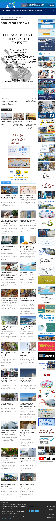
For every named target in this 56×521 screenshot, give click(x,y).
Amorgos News (8, 17)
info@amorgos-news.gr (6, 518)
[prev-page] (2, 132)
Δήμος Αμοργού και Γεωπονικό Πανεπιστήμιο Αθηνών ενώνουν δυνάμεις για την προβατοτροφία (18, 124)
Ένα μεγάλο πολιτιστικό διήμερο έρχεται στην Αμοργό (6, 123)
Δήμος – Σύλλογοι (16, 10)
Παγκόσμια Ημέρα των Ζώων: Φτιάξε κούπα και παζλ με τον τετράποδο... (9, 221)
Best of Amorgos (10, 19)
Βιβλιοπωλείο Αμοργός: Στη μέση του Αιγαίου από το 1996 (28, 484)
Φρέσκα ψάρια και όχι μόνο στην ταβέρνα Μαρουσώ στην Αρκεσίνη (9, 354)
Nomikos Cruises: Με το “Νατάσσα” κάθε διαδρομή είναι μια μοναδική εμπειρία (27, 404)
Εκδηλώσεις (25, 10)
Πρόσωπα (39, 10)
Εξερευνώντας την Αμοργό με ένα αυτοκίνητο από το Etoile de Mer (28, 460)
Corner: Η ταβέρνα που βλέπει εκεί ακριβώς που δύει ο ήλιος (8, 484)
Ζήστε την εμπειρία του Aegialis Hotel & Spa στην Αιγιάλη (27, 328)
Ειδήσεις (8, 10)
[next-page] (4, 132)
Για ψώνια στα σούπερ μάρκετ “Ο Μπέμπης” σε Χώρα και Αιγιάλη (26, 380)
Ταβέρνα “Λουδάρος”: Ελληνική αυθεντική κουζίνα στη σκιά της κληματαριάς (27, 247)
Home (3, 10)
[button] (53, 10)
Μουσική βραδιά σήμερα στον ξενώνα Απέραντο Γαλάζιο (26, 274)
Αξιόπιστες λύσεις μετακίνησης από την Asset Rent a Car (8, 380)
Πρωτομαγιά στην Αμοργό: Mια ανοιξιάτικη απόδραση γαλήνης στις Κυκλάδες (8, 197)
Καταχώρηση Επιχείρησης (8, 13)
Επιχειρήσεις (32, 10)
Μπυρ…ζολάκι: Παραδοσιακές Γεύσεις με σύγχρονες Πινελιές (27, 300)
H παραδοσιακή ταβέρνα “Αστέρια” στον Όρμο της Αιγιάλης (8, 328)
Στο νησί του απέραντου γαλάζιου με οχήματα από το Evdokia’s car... (28, 354)
